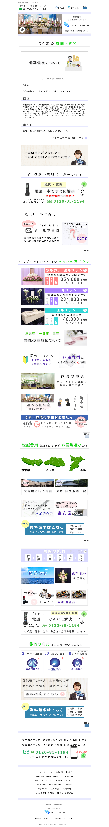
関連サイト (48, 818)
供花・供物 (39, 780)
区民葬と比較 (41, 785)
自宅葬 (48, 776)
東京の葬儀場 (42, 789)
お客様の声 (69, 776)
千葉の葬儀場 (66, 789)
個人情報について (60, 818)
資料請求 (60, 793)
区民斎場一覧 (67, 785)
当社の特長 (60, 772)
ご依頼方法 (69, 793)
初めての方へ (48, 772)
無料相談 (51, 793)
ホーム (39, 772)
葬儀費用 (69, 772)
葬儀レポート (58, 776)
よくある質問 (41, 793)
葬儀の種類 (40, 776)
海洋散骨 (59, 780)
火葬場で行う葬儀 (54, 785)
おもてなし (49, 780)
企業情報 (38, 818)
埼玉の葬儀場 (54, 789)
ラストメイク (69, 780)
